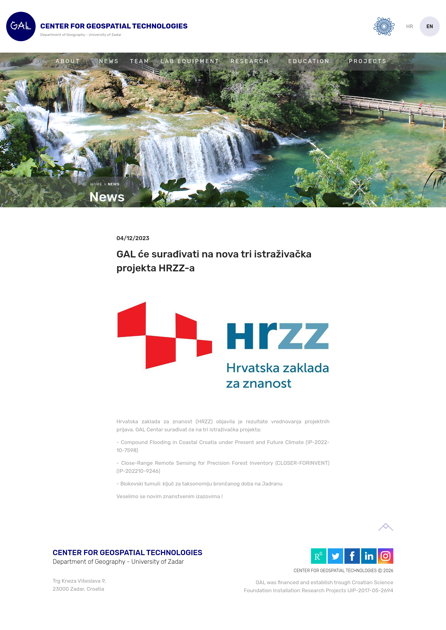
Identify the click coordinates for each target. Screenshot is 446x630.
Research (249, 61)
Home (96, 184)
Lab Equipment (190, 61)
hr (409, 26)
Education (309, 61)
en (429, 26)
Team (140, 61)
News (109, 61)
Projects (368, 61)
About (68, 61)
